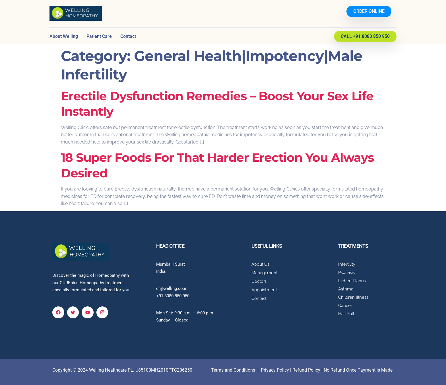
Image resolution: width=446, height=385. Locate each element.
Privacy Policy (275, 370)
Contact (128, 36)
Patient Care (99, 36)
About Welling (63, 36)
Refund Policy (306, 370)
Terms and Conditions (233, 370)
